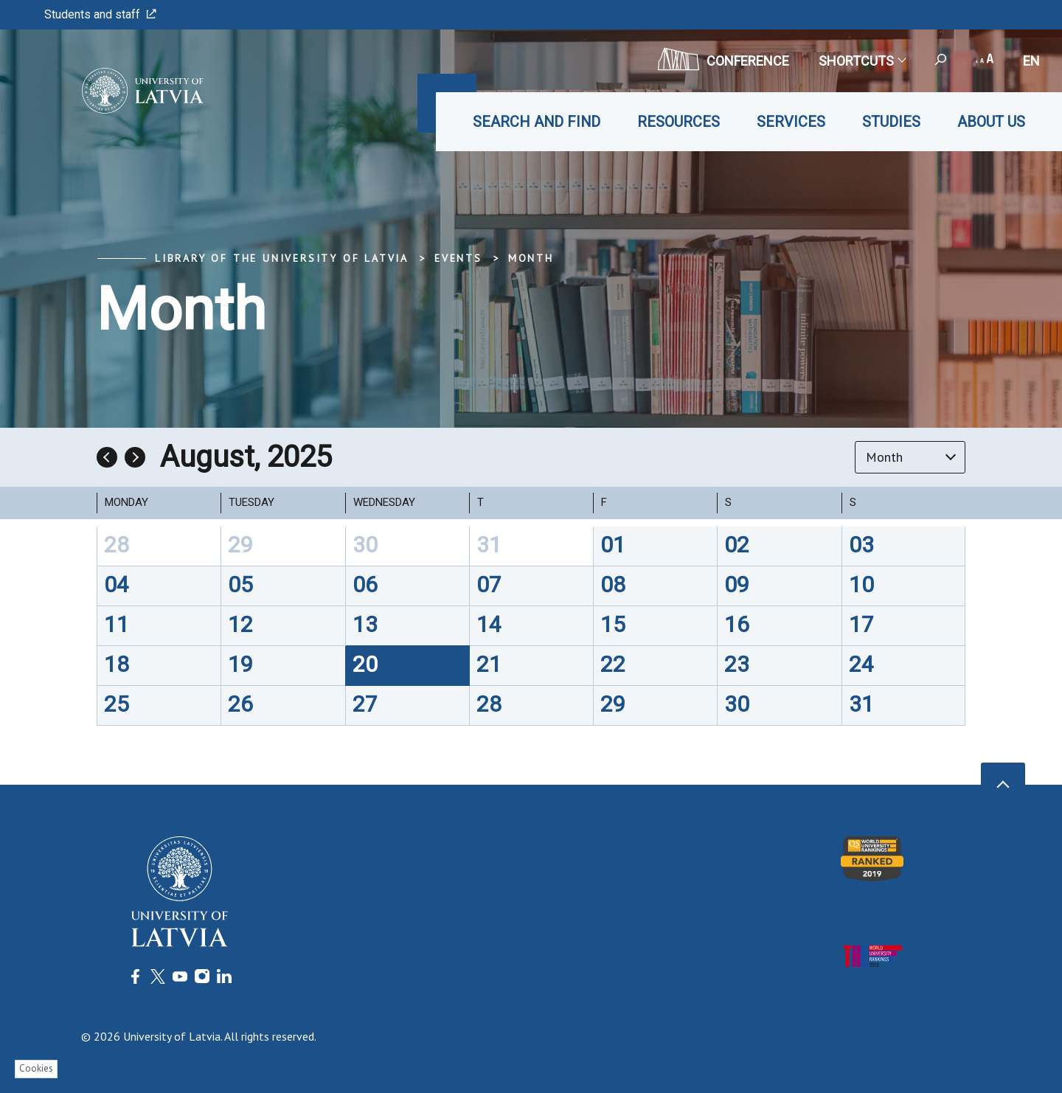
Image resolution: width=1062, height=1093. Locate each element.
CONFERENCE (723, 59)
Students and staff (100, 14)
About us (991, 122)
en (1031, 61)
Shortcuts (862, 61)
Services (791, 122)
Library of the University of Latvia (282, 258)
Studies (891, 122)
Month (531, 258)
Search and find (536, 122)
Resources (678, 122)
